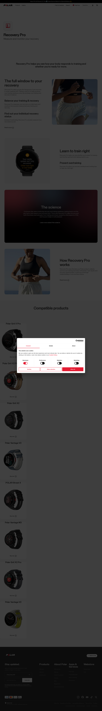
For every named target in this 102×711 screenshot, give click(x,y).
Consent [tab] (28, 345)
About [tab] (73, 345)
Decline (29, 369)
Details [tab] (51, 345)
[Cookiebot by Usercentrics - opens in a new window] (76, 341)
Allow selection (51, 369)
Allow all (72, 369)
